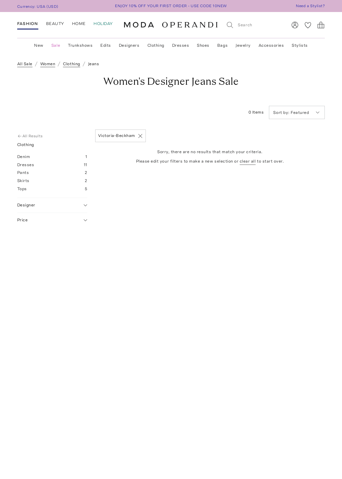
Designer (52, 205)
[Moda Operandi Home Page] (171, 25)
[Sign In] (295, 25)
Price (52, 220)
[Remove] (140, 136)
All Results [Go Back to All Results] (31, 136)
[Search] (254, 24)
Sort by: (282, 112)
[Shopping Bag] (321, 25)
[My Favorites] (308, 25)
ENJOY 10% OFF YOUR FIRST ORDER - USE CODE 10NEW (171, 6)
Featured (296, 112)
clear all (248, 161)
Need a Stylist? (310, 6)
